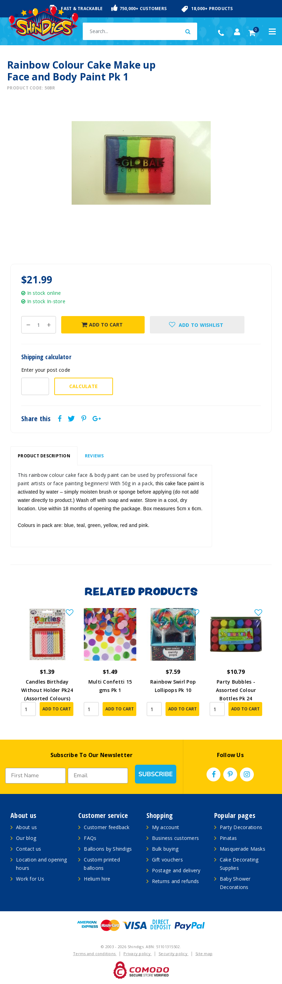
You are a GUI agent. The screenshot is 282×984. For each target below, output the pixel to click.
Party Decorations (241, 827)
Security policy (173, 953)
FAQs (90, 838)
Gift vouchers (167, 859)
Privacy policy (137, 953)
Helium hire (97, 878)
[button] (197, 324)
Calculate (83, 386)
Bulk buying (165, 848)
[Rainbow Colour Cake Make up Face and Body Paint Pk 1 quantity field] (38, 324)
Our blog (26, 838)
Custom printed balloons (102, 863)
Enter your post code (45, 370)
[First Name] (35, 776)
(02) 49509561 (222, 33)
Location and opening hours (41, 863)
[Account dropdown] (237, 32)
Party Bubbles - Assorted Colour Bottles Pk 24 (236, 690)
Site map (203, 953)
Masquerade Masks (242, 848)
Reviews (94, 456)
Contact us (28, 848)
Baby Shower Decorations (235, 882)
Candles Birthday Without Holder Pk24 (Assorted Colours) (47, 690)
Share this (36, 419)
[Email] (98, 776)
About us (26, 827)
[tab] (44, 456)
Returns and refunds (175, 881)
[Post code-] (35, 386)
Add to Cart (102, 324)
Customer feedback (106, 827)
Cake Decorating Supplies (239, 863)
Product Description (44, 456)
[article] (47, 667)
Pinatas (228, 838)
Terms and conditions (94, 953)
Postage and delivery (176, 870)
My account (165, 827)
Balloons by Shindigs (108, 848)
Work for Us (30, 878)
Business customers (175, 838)
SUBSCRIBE (155, 774)
